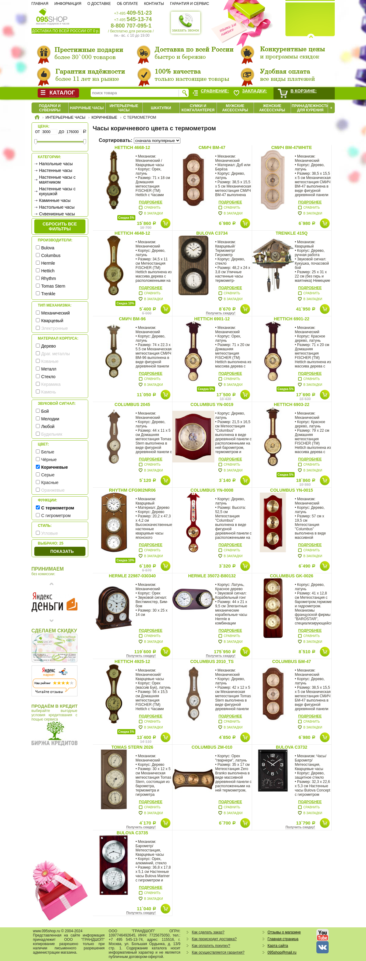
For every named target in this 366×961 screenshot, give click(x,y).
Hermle (48, 263)
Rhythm (48, 278)
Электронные (54, 328)
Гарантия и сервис (189, 4)
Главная (40, 4)
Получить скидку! (220, 313)
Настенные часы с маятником (57, 179)
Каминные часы (55, 200)
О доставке (99, 4)
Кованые (50, 361)
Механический (55, 313)
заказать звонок (185, 22)
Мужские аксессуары (235, 108)
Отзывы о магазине (284, 932)
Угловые (49, 533)
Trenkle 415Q (292, 233)
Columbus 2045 (132, 404)
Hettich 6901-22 (291, 318)
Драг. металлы (55, 353)
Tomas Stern (53, 286)
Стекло (48, 376)
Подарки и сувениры (50, 108)
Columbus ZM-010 (211, 747)
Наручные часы (87, 108)
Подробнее (151, 202)
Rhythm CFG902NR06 (132, 490)
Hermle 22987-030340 (132, 575)
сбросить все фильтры (60, 226)
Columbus (51, 255)
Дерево (48, 346)
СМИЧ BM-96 (132, 318)
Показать (62, 551)
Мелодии (50, 418)
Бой (45, 411)
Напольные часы (56, 163)
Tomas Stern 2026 (132, 747)
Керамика (51, 384)
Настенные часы (55, 170)
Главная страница (283, 939)
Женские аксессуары (272, 108)
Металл (49, 369)
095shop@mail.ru (282, 952)
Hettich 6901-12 (212, 318)
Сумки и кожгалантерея (198, 108)
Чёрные (49, 459)
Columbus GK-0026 (291, 575)
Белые (48, 451)
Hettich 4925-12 (132, 661)
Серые (48, 474)
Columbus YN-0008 (212, 490)
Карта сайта (278, 946)
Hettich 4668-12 (132, 147)
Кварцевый (52, 320)
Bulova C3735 (132, 832)
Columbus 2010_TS (212, 661)
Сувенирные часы (57, 213)
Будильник (51, 434)
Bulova (48, 247)
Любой (48, 426)
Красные (49, 482)
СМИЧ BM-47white (291, 147)
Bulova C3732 (292, 747)
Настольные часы (57, 207)
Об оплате (127, 4)
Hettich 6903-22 (291, 404)
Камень (48, 391)
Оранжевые (53, 490)
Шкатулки (161, 108)
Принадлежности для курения (310, 108)
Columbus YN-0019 (212, 404)
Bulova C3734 (212, 233)
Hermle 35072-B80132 (212, 575)
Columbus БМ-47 (291, 661)
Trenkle (48, 293)
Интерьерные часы (124, 108)
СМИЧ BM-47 (211, 147)
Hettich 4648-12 (132, 233)
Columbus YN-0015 (291, 490)
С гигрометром (56, 515)
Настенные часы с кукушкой (57, 191)
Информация (68, 4)
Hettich (48, 270)
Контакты (154, 4)
